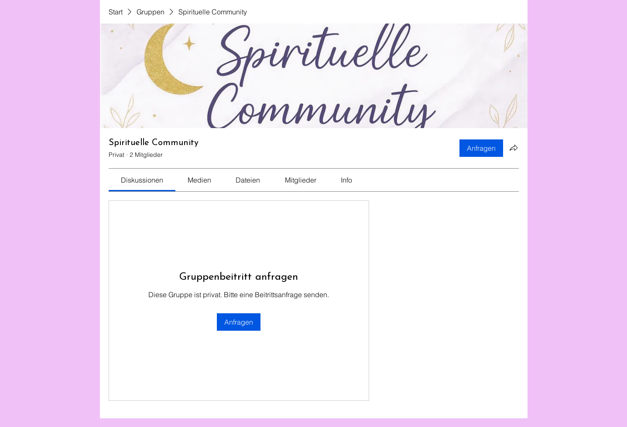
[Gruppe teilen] (513, 147)
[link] (142, 180)
